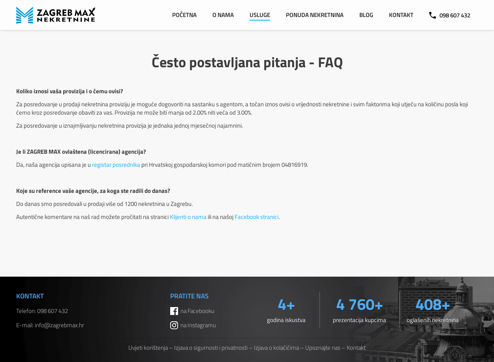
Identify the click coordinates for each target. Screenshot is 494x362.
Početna (184, 14)
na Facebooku (197, 310)
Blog (366, 14)
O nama (223, 14)
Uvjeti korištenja (148, 347)
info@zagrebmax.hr (59, 325)
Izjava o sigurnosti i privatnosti (211, 347)
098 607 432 (449, 15)
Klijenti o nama (188, 216)
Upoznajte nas (322, 347)
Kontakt (401, 14)
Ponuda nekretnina (315, 14)
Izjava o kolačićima (276, 347)
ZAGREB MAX (55, 15)
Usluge (260, 14)
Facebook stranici (256, 216)
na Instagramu (198, 325)
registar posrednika (116, 164)
